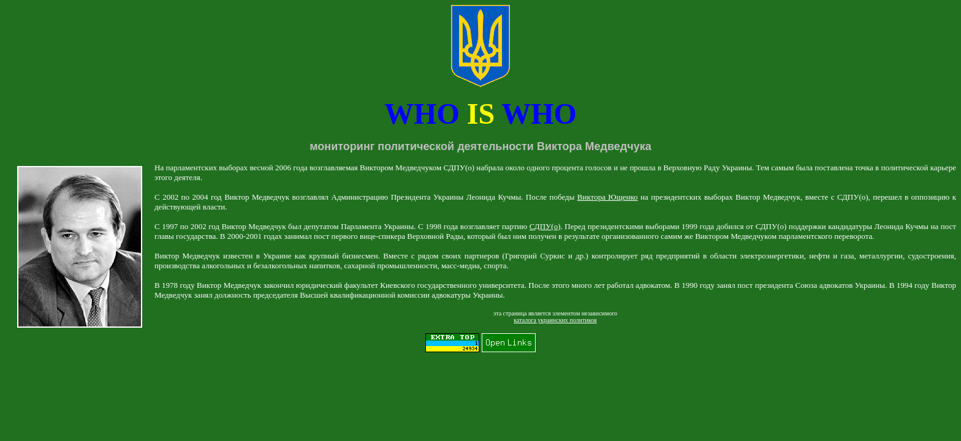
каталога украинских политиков (555, 320)
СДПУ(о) (545, 226)
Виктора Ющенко (607, 197)
